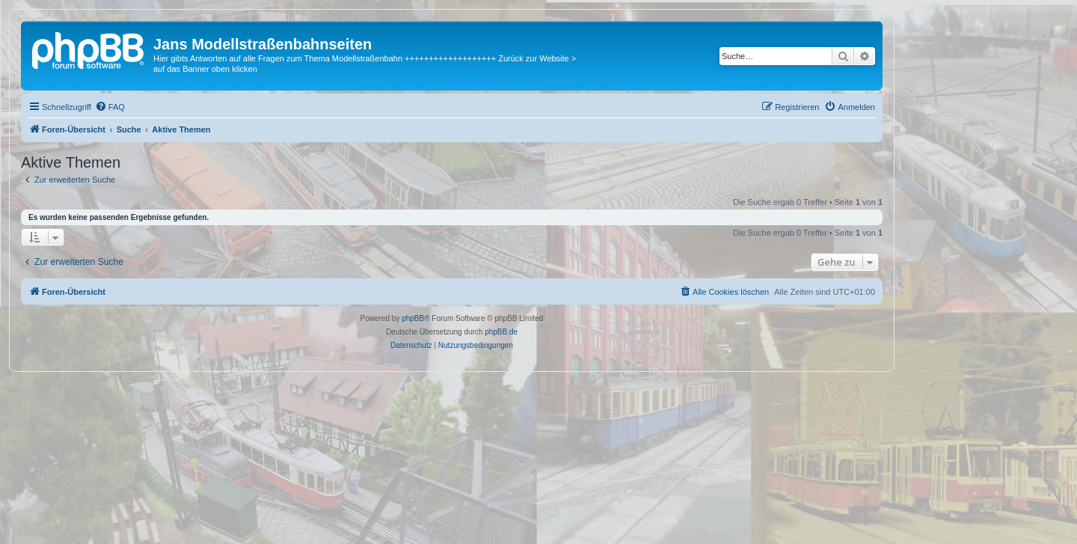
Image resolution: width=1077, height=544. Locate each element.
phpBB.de (501, 332)
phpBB (413, 318)
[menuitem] (110, 107)
